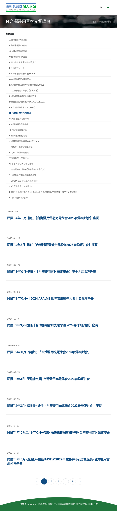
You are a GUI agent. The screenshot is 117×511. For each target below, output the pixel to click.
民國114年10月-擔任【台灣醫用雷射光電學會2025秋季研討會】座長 (53, 218)
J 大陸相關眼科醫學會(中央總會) (23, 90)
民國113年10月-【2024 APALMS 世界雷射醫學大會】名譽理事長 (50, 298)
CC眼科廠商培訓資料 (18, 197)
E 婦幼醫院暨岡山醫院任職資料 (22, 62)
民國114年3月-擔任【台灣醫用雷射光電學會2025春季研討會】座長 (52, 245)
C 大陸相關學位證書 (18, 51)
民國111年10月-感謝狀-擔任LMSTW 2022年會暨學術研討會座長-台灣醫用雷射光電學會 (58, 461)
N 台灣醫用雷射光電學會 (20, 113)
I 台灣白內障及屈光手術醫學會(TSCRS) (26, 85)
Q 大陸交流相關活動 (18, 130)
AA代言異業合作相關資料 (20, 186)
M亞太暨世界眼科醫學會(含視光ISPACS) (27, 102)
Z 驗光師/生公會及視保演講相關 (23, 180)
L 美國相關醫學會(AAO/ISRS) (22, 107)
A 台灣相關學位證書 (18, 40)
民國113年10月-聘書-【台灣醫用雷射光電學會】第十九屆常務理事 (51, 271)
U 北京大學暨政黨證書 (19, 152)
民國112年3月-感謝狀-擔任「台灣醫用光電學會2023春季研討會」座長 (54, 405)
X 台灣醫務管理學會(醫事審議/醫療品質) (27, 169)
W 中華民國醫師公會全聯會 (21, 164)
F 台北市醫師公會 (17, 68)
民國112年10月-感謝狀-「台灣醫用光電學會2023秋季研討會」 (49, 352)
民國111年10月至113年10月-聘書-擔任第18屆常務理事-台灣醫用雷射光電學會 (58, 432)
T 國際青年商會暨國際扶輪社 (22, 147)
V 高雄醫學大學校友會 (19, 158)
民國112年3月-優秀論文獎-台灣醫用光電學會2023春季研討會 (48, 379)
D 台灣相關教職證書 (18, 56)
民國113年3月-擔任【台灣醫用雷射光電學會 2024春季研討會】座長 (52, 325)
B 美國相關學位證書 (18, 45)
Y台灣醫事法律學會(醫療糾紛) (22, 175)
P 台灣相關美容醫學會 (19, 124)
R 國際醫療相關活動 (18, 135)
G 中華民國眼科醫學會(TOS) (22, 73)
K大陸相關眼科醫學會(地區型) (22, 96)
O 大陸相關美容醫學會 (19, 118)
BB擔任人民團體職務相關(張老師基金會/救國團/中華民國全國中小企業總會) (43, 192)
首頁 (94, 22)
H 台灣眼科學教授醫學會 (20, 79)
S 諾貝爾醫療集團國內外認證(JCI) (24, 141)
